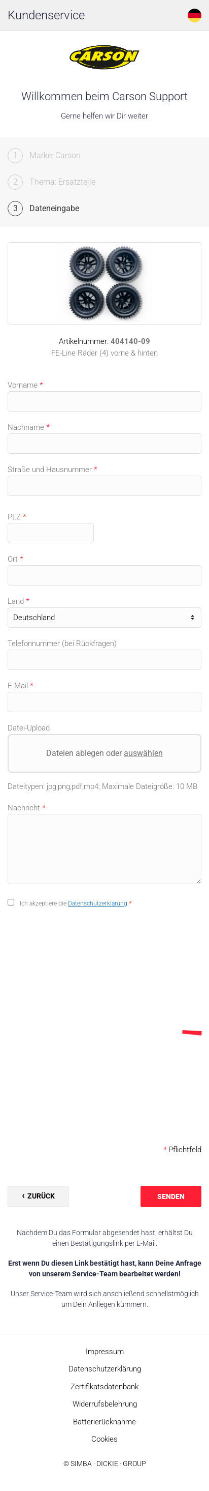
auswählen (143, 753)
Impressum (105, 1351)
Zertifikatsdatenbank (104, 1386)
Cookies (104, 1439)
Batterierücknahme (104, 1421)
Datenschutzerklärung (97, 903)
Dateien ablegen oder (104, 753)
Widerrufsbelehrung (105, 1404)
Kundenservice (46, 15)
